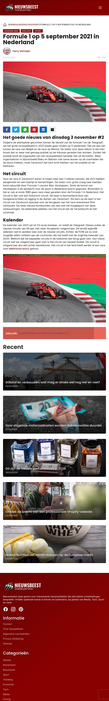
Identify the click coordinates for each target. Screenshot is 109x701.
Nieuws (27, 24)
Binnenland (15, 24)
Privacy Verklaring (13, 638)
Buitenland (9, 669)
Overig (6, 699)
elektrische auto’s (19, 248)
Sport (35, 24)
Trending (8, 679)
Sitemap (7, 643)
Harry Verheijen (21, 51)
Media (6, 694)
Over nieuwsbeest (13, 628)
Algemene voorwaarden (16, 633)
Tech (6, 689)
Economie (8, 684)
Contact (7, 624)
